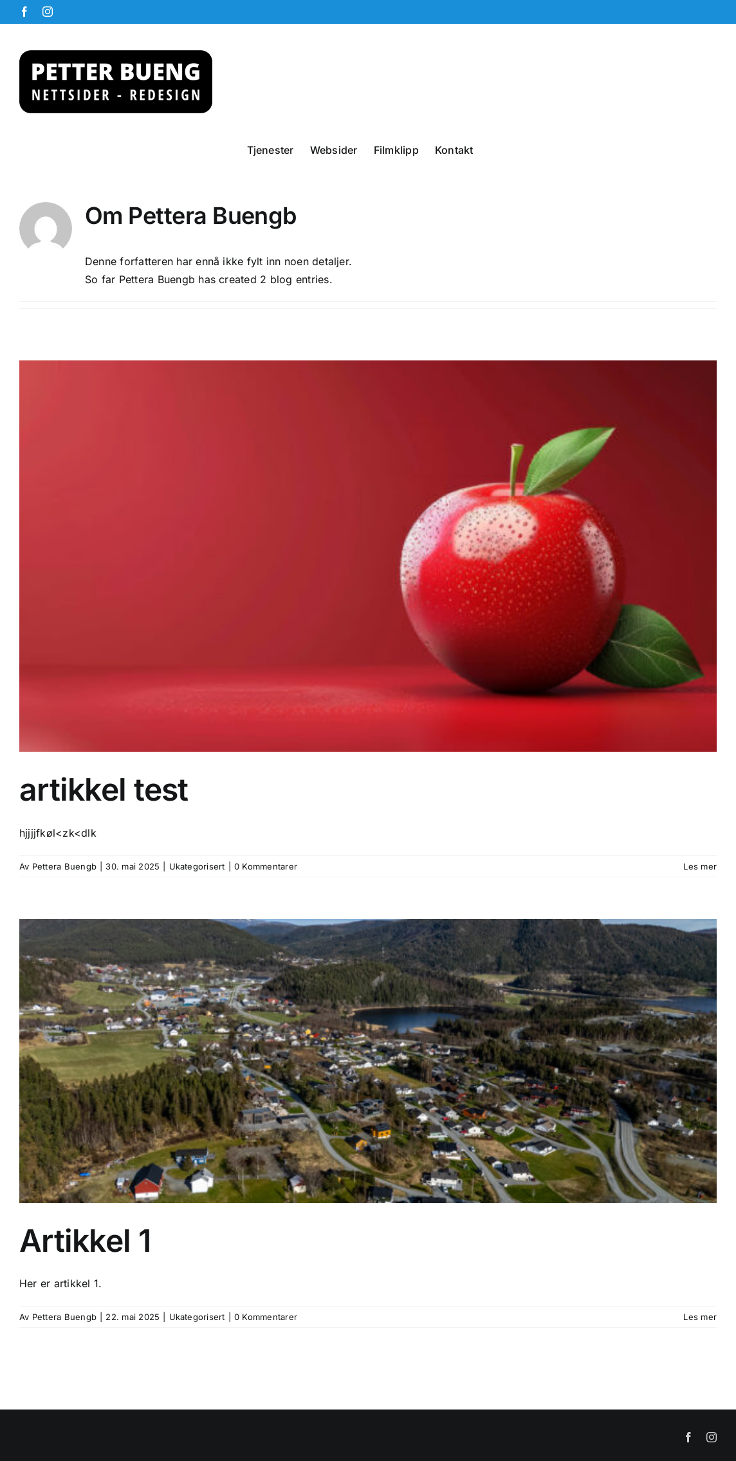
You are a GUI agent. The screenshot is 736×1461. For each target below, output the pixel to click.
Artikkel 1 (85, 1241)
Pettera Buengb (64, 866)
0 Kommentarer (265, 866)
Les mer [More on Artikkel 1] (700, 1317)
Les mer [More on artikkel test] (700, 866)
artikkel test (104, 789)
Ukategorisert (197, 866)
